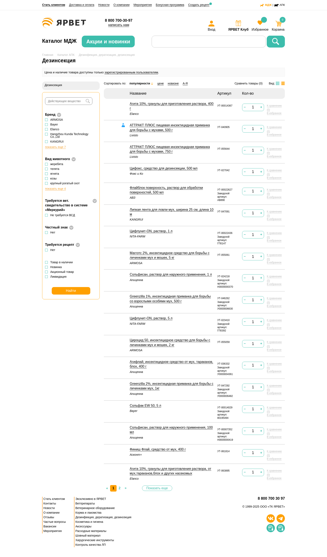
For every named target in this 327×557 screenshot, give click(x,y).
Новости (103, 4)
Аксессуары (83, 526)
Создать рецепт (198, 4)
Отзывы (48, 517)
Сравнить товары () (249, 83)
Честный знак (56, 227)
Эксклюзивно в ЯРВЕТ (90, 499)
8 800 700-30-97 (118, 20)
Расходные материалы (90, 531)
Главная (47, 54)
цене (160, 83)
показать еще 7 (55, 147)
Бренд (50, 114)
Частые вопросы (54, 521)
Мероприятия (142, 4)
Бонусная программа (170, 4)
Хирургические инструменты (94, 540)
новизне (173, 83)
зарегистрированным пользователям (131, 72)
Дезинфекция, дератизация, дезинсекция (107, 54)
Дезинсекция (53, 85)
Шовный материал (87, 535)
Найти (71, 291)
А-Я (185, 83)
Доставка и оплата (81, 4)
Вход (211, 29)
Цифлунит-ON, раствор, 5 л (151, 318)
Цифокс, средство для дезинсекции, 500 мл (163, 168)
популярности (141, 83)
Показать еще (157, 488)
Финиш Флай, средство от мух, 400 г (158, 449)
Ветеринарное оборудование (95, 508)
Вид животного (57, 159)
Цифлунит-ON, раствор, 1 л (151, 231)
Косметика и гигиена (89, 521)
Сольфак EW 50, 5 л (145, 405)
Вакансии (49, 526)
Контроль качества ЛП (90, 544)
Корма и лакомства (88, 512)
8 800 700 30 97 (271, 498)
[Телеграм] (281, 518)
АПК (282, 4)
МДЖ (268, 4)
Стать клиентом (53, 4)
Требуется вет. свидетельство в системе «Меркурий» (66, 205)
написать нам (118, 25)
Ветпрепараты (85, 503)
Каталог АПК (65, 54)
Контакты (49, 503)
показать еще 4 (55, 188)
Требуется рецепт (59, 244)
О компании (121, 4)
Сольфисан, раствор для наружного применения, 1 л (171, 274)
